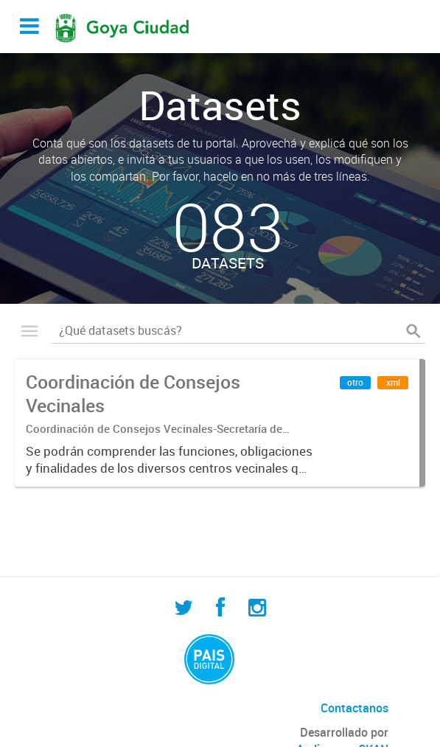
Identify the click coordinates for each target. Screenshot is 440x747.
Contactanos (354, 708)
